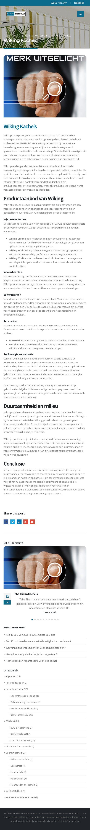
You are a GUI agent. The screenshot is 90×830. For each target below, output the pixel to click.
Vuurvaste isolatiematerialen (20, 797)
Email (32, 521)
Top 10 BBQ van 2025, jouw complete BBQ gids (30, 634)
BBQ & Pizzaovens (19, 727)
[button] (32, 619)
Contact (79, 2)
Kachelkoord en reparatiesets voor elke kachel (31, 660)
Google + (25, 521)
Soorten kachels (14, 752)
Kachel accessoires (20, 714)
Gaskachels (16, 765)
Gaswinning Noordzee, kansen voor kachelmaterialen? (35, 647)
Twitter (12, 521)
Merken (10, 721)
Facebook (6, 521)
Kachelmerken (17, 734)
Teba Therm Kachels (25, 594)
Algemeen (11, 676)
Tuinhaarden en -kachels (22, 784)
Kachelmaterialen (14, 689)
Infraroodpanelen (15, 682)
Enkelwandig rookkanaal (22, 708)
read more (50, 612)
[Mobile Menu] (80, 14)
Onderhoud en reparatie (18, 746)
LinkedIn (19, 521)
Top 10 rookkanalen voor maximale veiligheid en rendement (38, 641)
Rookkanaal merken (20, 740)
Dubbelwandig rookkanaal (23, 702)
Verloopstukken (14, 790)
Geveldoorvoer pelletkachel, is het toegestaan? (31, 654)
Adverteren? (59, 2)
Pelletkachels (16, 778)
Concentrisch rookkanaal (23, 695)
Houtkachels (16, 772)
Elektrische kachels (19, 759)
